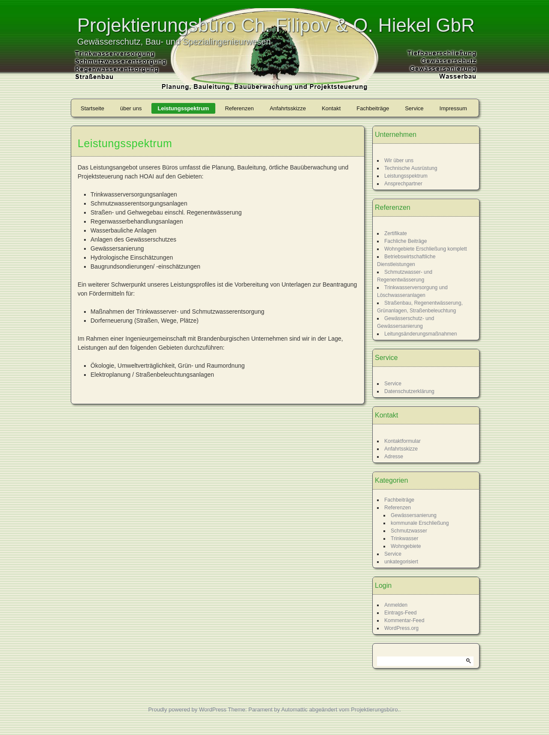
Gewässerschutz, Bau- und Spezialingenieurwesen (174, 41)
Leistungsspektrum (183, 108)
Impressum (453, 108)
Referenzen (239, 108)
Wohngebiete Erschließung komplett (425, 249)
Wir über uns (398, 160)
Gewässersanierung (414, 515)
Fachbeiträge (372, 108)
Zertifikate (395, 233)
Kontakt (331, 108)
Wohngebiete (406, 546)
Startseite (92, 108)
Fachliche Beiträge (405, 241)
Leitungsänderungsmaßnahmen (420, 334)
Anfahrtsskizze (288, 108)
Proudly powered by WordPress (187, 709)
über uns (131, 108)
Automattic (294, 709)
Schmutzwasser (409, 531)
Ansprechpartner (403, 184)
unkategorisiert (401, 562)
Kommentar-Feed (404, 620)
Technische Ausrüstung (410, 168)
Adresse (393, 457)
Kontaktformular (402, 441)
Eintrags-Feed (400, 613)
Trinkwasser (404, 538)
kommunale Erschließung (420, 523)
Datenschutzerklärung (409, 391)
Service (414, 108)
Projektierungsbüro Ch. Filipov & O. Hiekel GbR (276, 25)
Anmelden (395, 605)
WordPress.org (401, 628)
